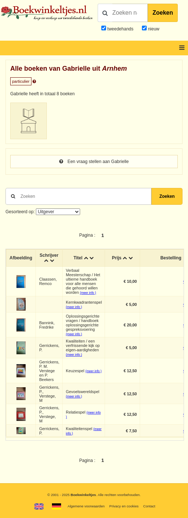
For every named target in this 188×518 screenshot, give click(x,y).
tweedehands (120, 29)
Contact (149, 506)
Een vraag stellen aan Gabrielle (94, 161)
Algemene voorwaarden (86, 506)
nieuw (153, 29)
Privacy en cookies (124, 506)
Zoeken (163, 13)
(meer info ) (88, 293)
